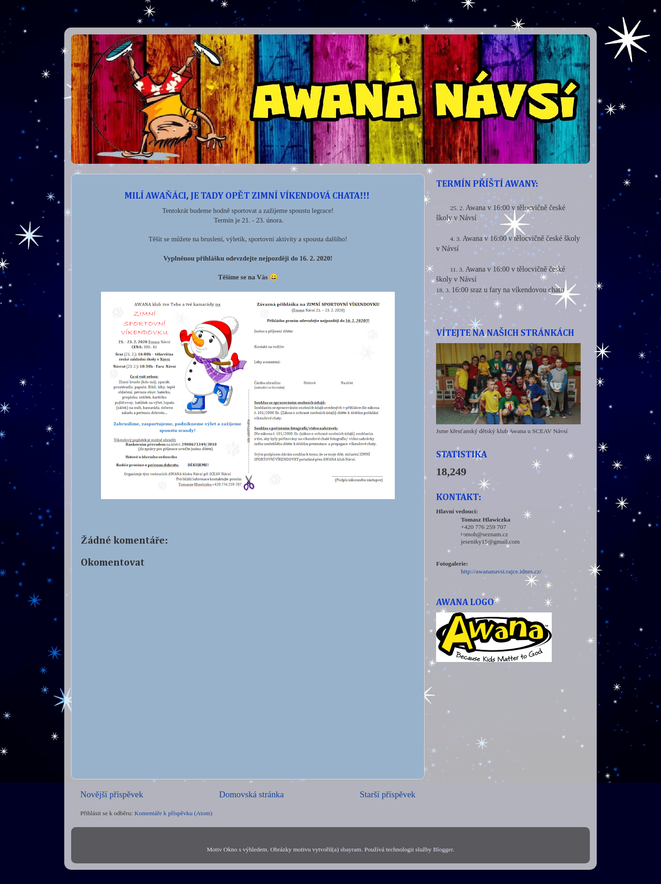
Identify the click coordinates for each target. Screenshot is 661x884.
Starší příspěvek (387, 794)
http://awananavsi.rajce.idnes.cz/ (501, 571)
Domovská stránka (251, 794)
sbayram (350, 849)
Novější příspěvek (111, 794)
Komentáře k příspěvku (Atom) (173, 813)
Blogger (443, 849)
